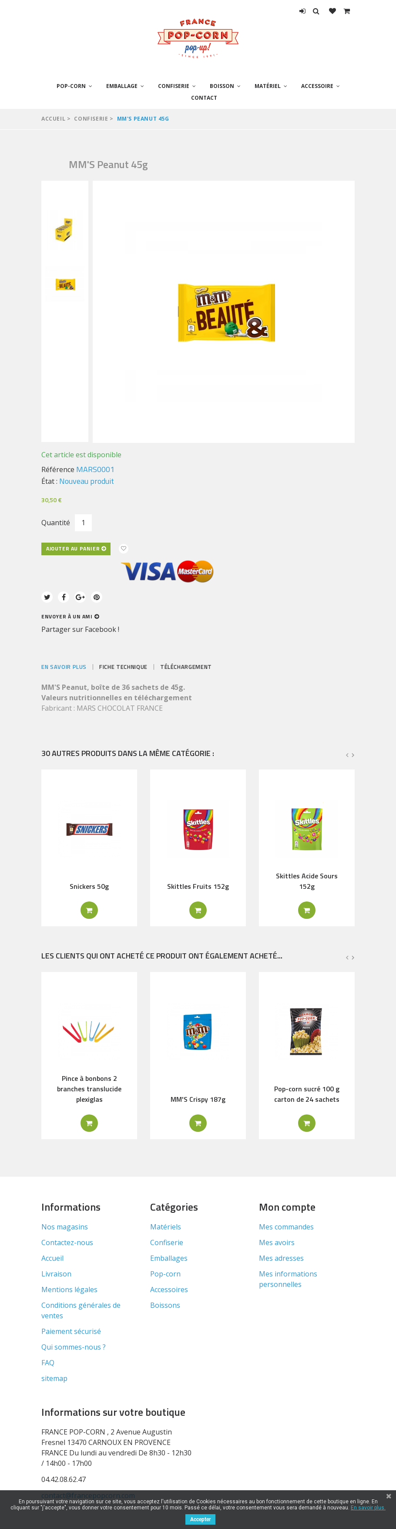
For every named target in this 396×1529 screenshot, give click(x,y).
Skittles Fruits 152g (198, 886)
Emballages (169, 1258)
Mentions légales (69, 1289)
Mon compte (287, 1207)
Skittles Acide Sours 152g (307, 881)
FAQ (47, 1362)
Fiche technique (123, 666)
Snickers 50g (89, 886)
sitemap (54, 1378)
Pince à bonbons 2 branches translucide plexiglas (89, 1088)
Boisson (222, 86)
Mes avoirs (277, 1242)
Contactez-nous (67, 1242)
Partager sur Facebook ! (80, 629)
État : (49, 481)
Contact (204, 97)
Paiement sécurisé (71, 1331)
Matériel (268, 86)
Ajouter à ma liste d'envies (123, 549)
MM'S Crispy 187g (198, 1099)
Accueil (53, 118)
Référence (57, 469)
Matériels (165, 1227)
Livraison (56, 1274)
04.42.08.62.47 (63, 1479)
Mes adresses (281, 1258)
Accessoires (169, 1289)
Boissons (165, 1305)
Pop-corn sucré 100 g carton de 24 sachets (306, 1093)
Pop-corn (71, 86)
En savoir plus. (368, 1508)
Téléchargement (186, 666)
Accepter (200, 1519)
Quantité (55, 522)
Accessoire (317, 86)
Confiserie (173, 86)
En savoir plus (64, 666)
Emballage (122, 86)
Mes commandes (286, 1227)
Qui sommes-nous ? (73, 1347)
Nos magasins (64, 1227)
